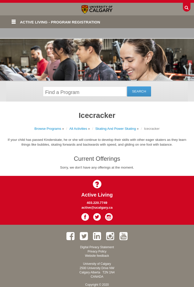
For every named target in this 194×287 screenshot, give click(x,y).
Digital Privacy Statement (97, 247)
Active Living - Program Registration (60, 22)
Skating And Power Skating (115, 129)
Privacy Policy (97, 251)
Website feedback (97, 256)
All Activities (78, 129)
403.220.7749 (97, 202)
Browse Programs (47, 129)
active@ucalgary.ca (96, 207)
